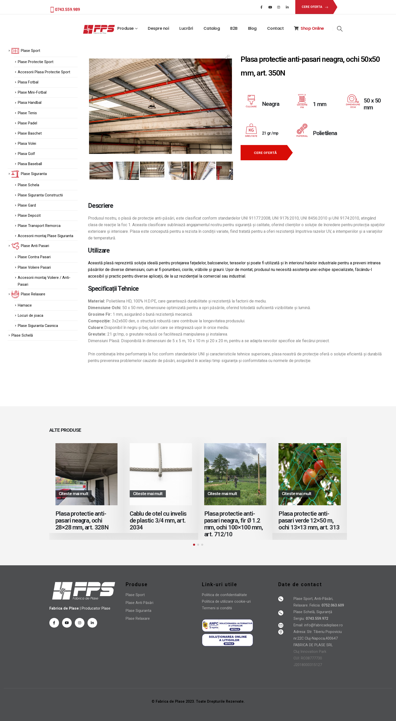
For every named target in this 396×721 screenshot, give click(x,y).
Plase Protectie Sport (35, 62)
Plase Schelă (22, 335)
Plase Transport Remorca (39, 225)
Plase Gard (27, 205)
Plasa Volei (27, 143)
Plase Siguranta (138, 611)
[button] (314, 7)
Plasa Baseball (30, 164)
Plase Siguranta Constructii (40, 195)
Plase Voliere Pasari (34, 267)
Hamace (25, 305)
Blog (252, 28)
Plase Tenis (27, 113)
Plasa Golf (26, 153)
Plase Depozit (29, 215)
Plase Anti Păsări (139, 603)
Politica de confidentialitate (224, 595)
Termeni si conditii (217, 608)
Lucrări (186, 28)
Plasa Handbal (29, 102)
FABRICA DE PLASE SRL (313, 645)
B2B (234, 28)
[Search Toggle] (339, 28)
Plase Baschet (30, 133)
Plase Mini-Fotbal (32, 92)
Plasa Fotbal (28, 82)
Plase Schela (28, 185)
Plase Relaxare (138, 618)
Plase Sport (135, 595)
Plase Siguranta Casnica (38, 325)
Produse (125, 28)
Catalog (211, 28)
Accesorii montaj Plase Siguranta (45, 236)
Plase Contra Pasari (34, 257)
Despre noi (158, 28)
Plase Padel (27, 123)
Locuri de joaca (30, 315)
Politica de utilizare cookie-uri (226, 601)
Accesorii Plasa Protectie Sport (44, 72)
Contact (275, 28)
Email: (299, 625)
